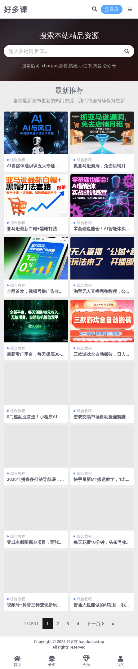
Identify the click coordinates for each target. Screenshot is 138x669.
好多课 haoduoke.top (85, 641)
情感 (73, 65)
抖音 (97, 65)
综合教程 (17, 159)
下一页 (95, 623)
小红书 (85, 65)
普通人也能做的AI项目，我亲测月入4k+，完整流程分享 (101, 607)
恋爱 (63, 65)
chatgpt (50, 65)
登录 (111, 9)
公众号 (109, 65)
